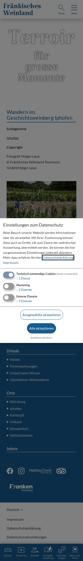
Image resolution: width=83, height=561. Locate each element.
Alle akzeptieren (41, 328)
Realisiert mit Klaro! (41, 337)
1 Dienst (23, 278)
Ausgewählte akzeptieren (41, 315)
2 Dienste (24, 289)
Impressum (10, 262)
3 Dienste (24, 301)
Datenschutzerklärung (58, 258)
